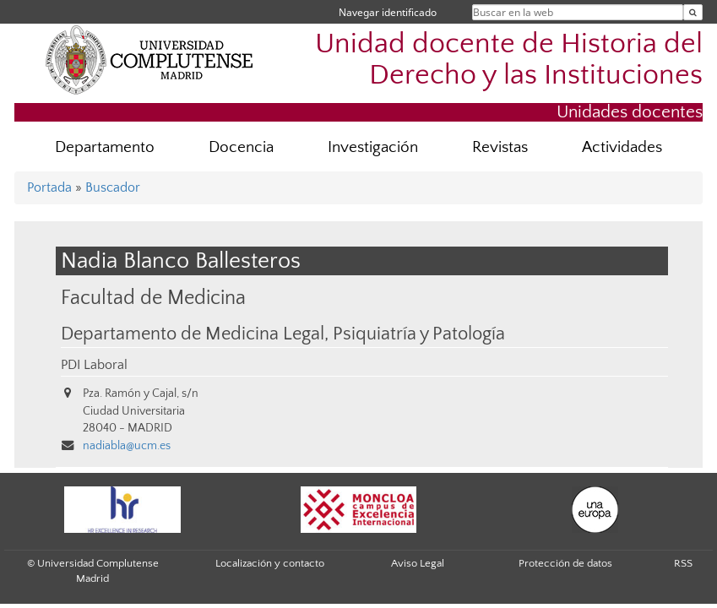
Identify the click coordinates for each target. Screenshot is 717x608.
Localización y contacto (269, 563)
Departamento (105, 147)
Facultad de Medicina (153, 297)
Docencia (241, 147)
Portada (49, 187)
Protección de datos (565, 563)
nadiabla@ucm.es (127, 446)
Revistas (500, 147)
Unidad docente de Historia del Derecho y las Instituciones (509, 60)
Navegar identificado (388, 12)
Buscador (112, 187)
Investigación (373, 147)
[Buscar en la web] (693, 12)
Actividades (622, 147)
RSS (683, 563)
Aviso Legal (417, 563)
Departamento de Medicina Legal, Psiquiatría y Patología (283, 334)
